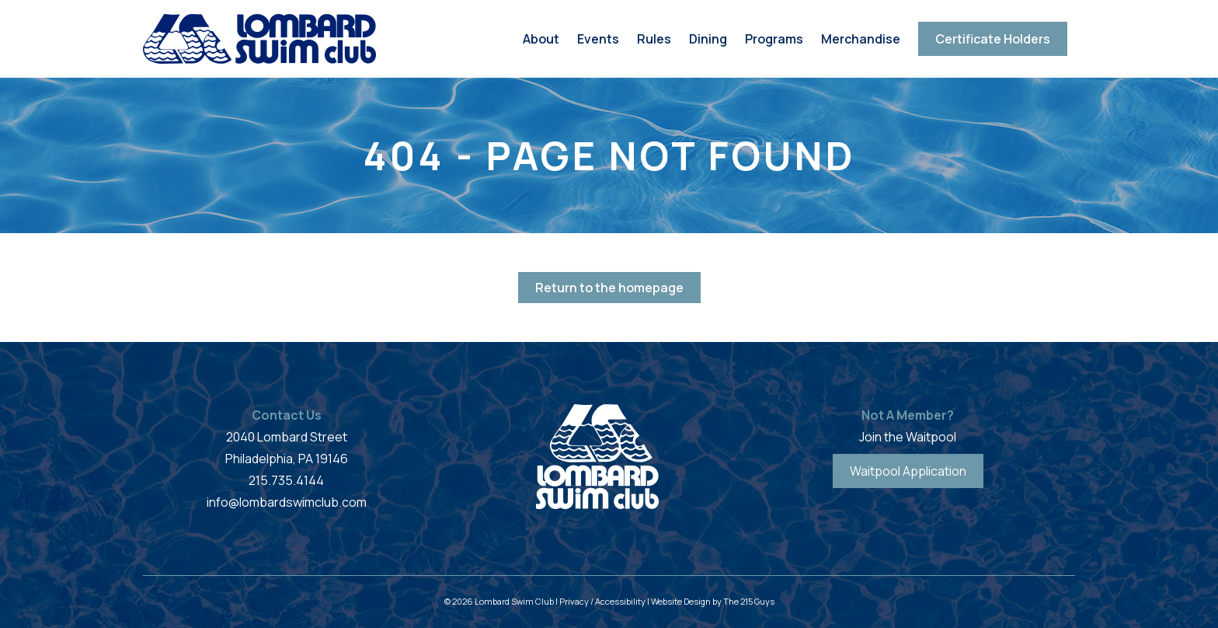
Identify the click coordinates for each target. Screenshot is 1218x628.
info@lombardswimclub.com (287, 502)
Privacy (574, 601)
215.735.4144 (286, 480)
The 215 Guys (748, 601)
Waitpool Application (908, 471)
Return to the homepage (609, 287)
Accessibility (620, 601)
